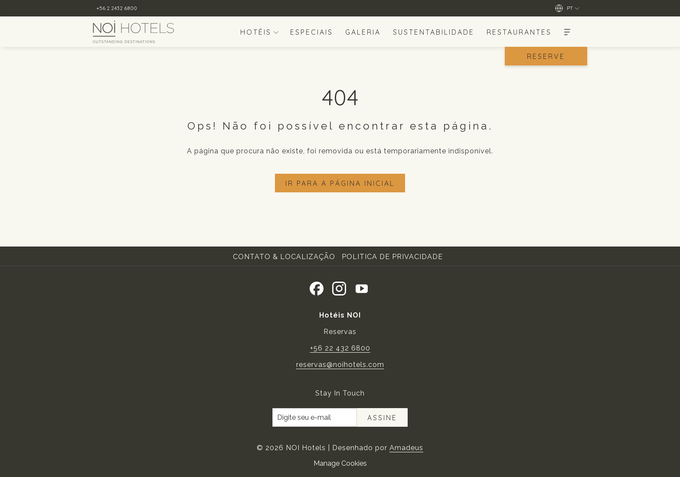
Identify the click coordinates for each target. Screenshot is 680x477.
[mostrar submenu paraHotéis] (276, 32)
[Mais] (567, 32)
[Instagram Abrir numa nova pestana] (339, 287)
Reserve (546, 56)
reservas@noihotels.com (340, 364)
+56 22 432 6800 (340, 348)
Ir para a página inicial (340, 183)
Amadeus (406, 448)
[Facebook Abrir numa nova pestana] (317, 287)
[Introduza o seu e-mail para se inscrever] (314, 417)
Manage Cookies (340, 463)
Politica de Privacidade (392, 257)
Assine (382, 417)
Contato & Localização (284, 257)
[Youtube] (362, 287)
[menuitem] (254, 32)
